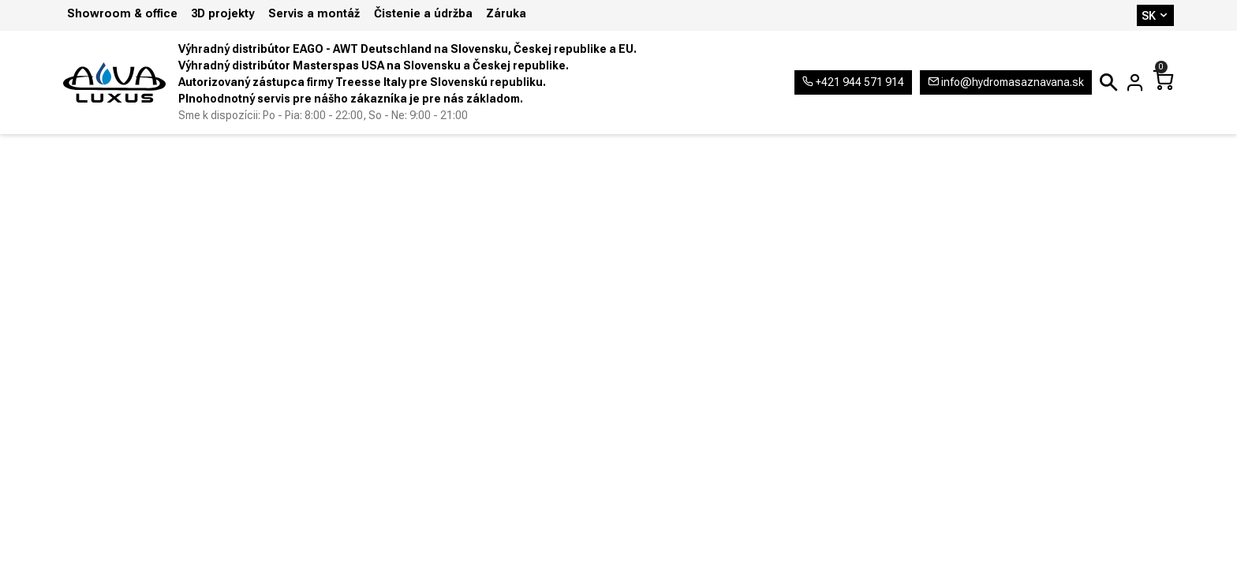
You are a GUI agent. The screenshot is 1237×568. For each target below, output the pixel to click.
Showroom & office (122, 14)
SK (1155, 15)
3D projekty (222, 14)
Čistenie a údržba (423, 14)
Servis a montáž (314, 14)
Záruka (506, 14)
